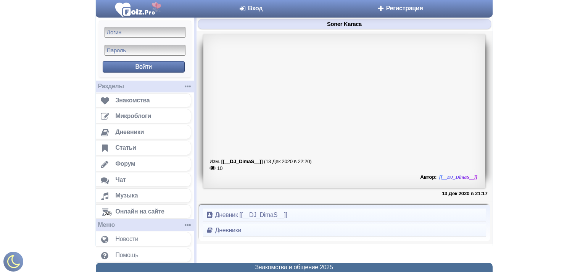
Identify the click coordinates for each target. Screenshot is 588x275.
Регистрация (400, 8)
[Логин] (145, 32)
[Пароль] (145, 50)
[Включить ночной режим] (13, 263)
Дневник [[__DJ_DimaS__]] (246, 215)
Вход (251, 8)
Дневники (224, 230)
